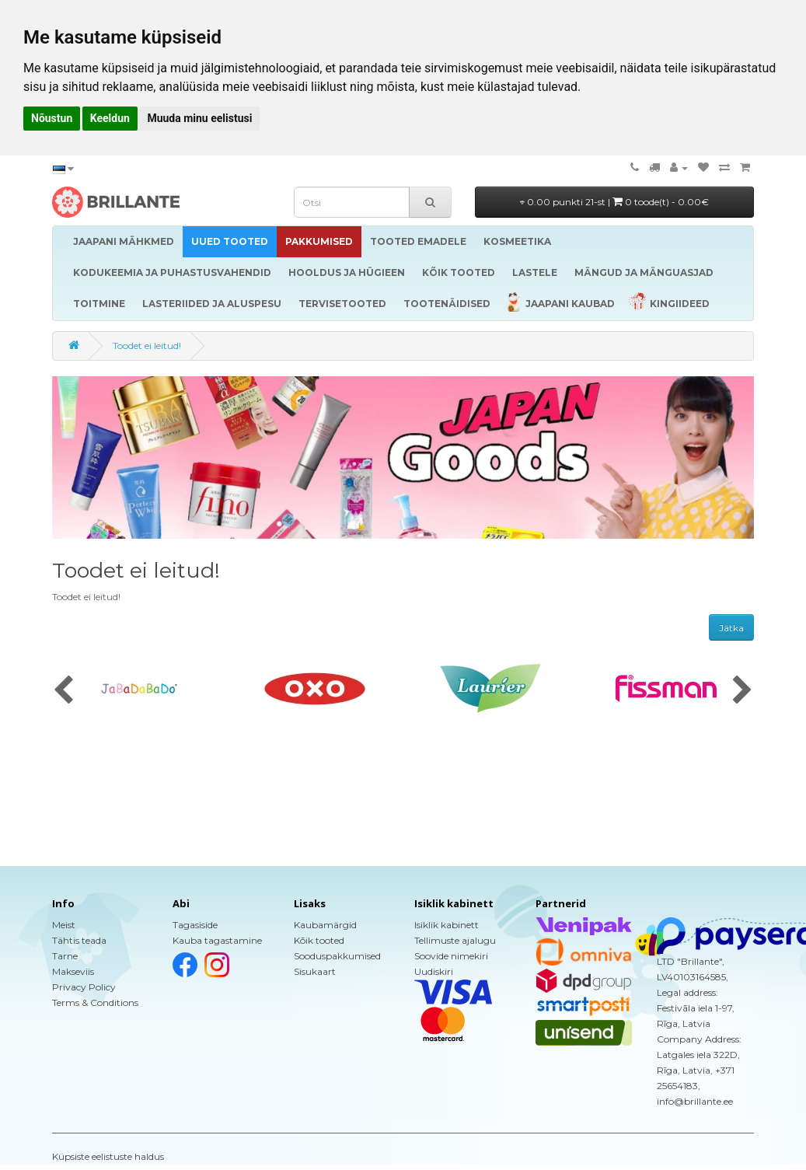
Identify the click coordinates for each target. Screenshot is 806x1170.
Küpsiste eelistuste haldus (108, 1156)
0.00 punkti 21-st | (614, 202)
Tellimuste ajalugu (455, 940)
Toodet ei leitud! (147, 345)
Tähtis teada (79, 940)
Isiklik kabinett (446, 925)
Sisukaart (315, 971)
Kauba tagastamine (217, 940)
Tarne (65, 956)
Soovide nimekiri (451, 956)
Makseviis (73, 971)
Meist (63, 925)
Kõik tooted (319, 940)
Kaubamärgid (325, 925)
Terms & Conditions (95, 1002)
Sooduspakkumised (337, 956)
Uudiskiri (433, 971)
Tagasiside (195, 925)
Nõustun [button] (51, 118)
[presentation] (63, 691)
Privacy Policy (84, 987)
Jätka (731, 628)
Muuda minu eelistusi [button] (199, 118)
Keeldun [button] (110, 118)
